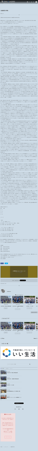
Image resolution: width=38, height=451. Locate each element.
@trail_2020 (17, 280)
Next (36, 338)
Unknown (5, 308)
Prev (2, 338)
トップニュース (29, 308)
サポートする (8, 424)
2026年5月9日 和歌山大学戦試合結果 (6, 306)
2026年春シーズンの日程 (29, 306)
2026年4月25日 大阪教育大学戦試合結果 (31, 372)
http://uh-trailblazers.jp (19, 294)
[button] (36, 2)
